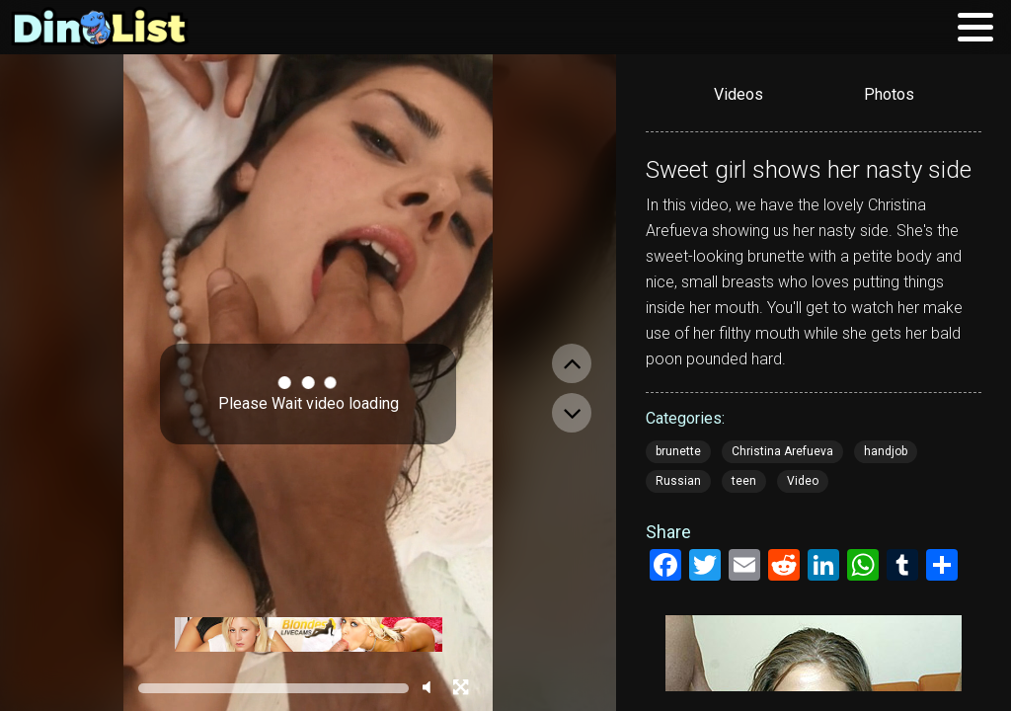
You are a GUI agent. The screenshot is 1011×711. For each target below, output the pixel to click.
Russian (678, 481)
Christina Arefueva (782, 451)
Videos (738, 94)
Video (802, 481)
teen (744, 481)
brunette (678, 451)
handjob (885, 451)
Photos (889, 94)
